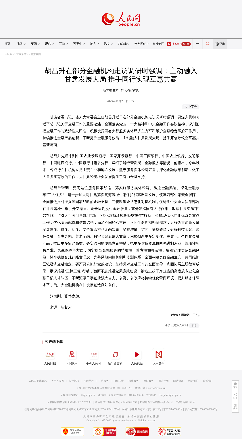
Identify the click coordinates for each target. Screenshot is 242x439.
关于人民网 (57, 381)
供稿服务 (133, 381)
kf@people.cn (88, 395)
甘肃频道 (21, 54)
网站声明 (163, 381)
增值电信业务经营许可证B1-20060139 (116, 402)
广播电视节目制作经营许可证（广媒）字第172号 (167, 402)
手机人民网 (93, 356)
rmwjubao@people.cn (170, 395)
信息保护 (193, 381)
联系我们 (208, 381)
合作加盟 (119, 381)
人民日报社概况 (38, 381)
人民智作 (158, 356)
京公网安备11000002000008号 (201, 409)
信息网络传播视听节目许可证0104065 (45, 409)
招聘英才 (89, 381)
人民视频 (136, 356)
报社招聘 (74, 381)
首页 (7, 43)
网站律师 (178, 381)
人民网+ (71, 356)
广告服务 (104, 381)
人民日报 (50, 356)
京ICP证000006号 (173, 409)
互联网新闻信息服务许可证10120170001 (69, 402)
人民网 (8, 54)
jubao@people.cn (157, 388)
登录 (222, 43)
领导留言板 (115, 356)
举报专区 (158, 43)
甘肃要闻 (36, 54)
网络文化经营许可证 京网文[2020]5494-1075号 (94, 409)
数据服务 (148, 381)
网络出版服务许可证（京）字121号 (142, 409)
